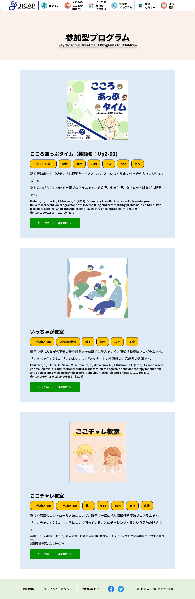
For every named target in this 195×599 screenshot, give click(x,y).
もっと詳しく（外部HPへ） (55, 223)
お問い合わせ (90, 589)
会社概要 (28, 589)
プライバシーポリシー (58, 589)
